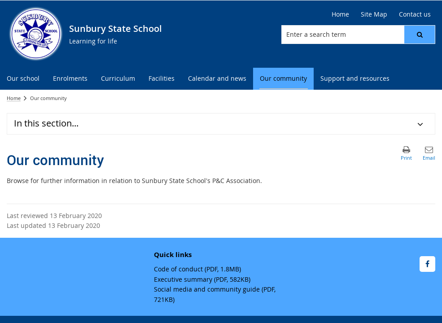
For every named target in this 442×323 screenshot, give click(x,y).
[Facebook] (427, 264)
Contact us (415, 14)
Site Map (374, 14)
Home (340, 14)
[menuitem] (23, 79)
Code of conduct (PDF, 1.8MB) (197, 269)
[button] (419, 35)
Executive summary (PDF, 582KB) (202, 279)
